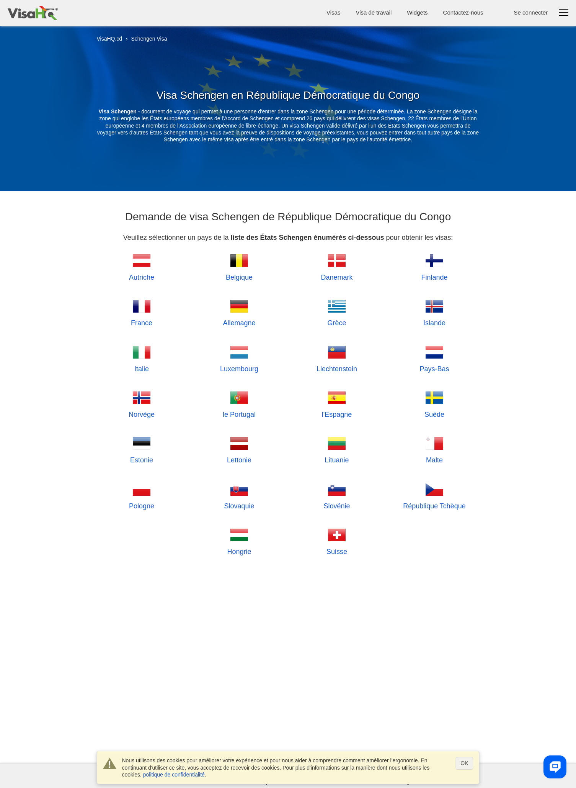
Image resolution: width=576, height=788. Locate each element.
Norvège (142, 403)
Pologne (141, 495)
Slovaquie (239, 495)
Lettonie (239, 449)
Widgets (417, 12)
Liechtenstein (337, 358)
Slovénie (337, 495)
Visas (333, 12)
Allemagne (239, 312)
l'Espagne (337, 403)
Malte (434, 449)
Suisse (336, 540)
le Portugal (239, 403)
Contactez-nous (463, 12)
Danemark (337, 266)
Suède (434, 403)
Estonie (141, 449)
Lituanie (337, 449)
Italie (141, 358)
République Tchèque (434, 495)
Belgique (239, 266)
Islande (434, 312)
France (141, 312)
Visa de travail (374, 12)
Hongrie (239, 540)
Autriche (141, 266)
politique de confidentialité (174, 775)
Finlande (434, 266)
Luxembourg (239, 358)
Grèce (337, 312)
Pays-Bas (434, 358)
